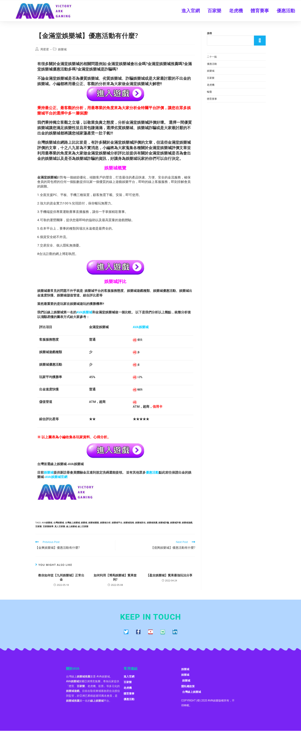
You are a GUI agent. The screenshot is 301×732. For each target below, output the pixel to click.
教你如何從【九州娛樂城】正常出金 (61, 577)
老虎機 (236, 10)
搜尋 (209, 33)
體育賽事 (260, 10)
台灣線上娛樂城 (72, 522)
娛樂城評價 (175, 522)
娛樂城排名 (140, 522)
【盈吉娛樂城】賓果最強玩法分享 (169, 575)
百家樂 (214, 10)
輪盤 (209, 91)
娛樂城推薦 (152, 522)
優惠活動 (286, 10)
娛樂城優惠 (93, 522)
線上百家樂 (83, 526)
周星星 (44, 49)
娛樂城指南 (128, 522)
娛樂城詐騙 (163, 522)
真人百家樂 (60, 526)
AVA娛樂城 (47, 522)
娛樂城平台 (117, 522)
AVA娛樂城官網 (56, 477)
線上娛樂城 (71, 526)
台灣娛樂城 (58, 522)
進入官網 (190, 10)
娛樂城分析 (105, 522)
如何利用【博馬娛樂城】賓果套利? (115, 577)
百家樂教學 (48, 526)
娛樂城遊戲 (187, 522)
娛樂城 (62, 49)
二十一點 (212, 56)
